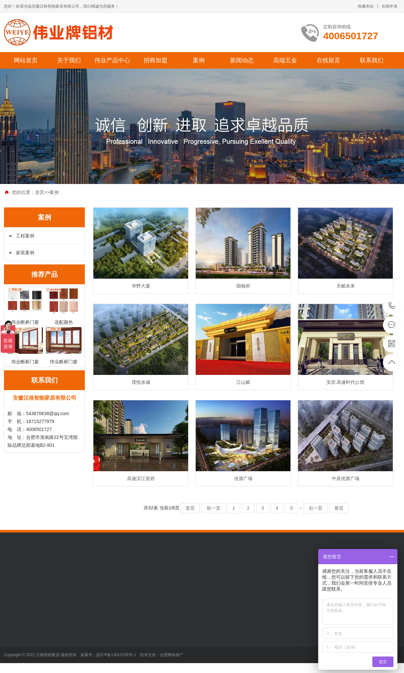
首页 (39, 192)
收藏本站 (366, 6)
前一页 (213, 508)
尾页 (339, 508)
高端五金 (285, 60)
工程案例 (25, 235)
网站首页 (26, 60)
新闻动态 (242, 60)
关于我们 (69, 60)
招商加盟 (155, 60)
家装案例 (25, 252)
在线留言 (328, 60)
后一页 (315, 508)
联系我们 (372, 60)
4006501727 (392, 305)
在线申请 (389, 6)
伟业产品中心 (112, 60)
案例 (199, 60)
